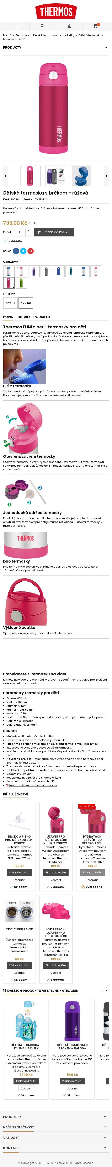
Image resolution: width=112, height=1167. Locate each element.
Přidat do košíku (53, 232)
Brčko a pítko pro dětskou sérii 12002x (19, 839)
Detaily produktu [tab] (34, 316)
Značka (28, 199)
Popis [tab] (8, 316)
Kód (6, 199)
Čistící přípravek (19, 929)
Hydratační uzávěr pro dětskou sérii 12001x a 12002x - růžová (92, 843)
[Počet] (19, 232)
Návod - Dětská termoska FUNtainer (31, 785)
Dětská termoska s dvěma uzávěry (26, 1046)
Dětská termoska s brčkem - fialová (72, 1046)
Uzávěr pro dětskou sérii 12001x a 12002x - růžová (56, 841)
